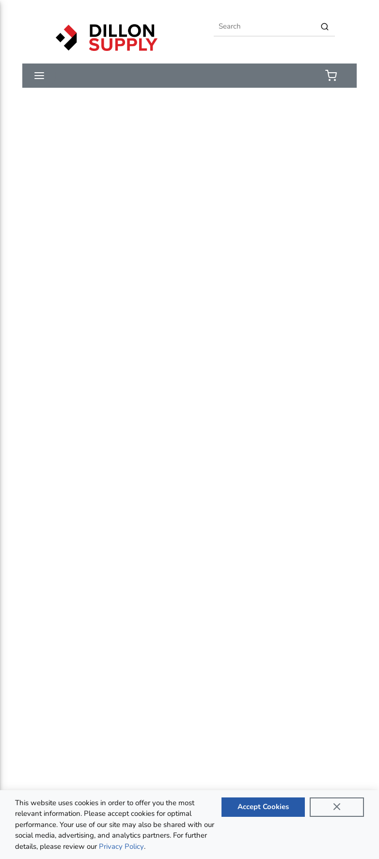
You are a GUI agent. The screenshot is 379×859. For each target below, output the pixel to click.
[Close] (337, 807)
